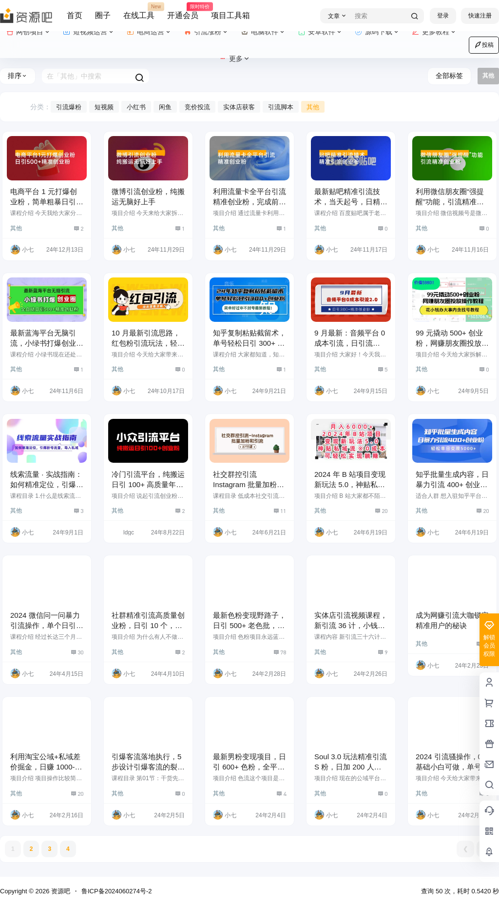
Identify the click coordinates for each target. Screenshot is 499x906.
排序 (17, 75)
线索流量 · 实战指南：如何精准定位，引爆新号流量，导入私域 (46, 484)
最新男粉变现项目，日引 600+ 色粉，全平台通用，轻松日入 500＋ (249, 766)
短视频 (104, 107)
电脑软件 (263, 32)
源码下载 (377, 32)
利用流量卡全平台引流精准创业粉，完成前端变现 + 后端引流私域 (249, 201)
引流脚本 (280, 107)
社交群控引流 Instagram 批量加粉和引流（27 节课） (248, 484)
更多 (234, 58)
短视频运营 (89, 32)
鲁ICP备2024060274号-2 (116, 891)
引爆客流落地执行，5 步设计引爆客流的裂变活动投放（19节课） (148, 766)
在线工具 (138, 11)
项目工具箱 (230, 15)
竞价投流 (197, 107)
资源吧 (59, 891)
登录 (443, 15)
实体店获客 (239, 107)
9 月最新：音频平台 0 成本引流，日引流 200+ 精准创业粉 (349, 343)
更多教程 (434, 32)
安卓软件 (320, 32)
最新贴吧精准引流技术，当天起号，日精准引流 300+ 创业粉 (350, 201)
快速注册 (480, 15)
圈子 (103, 15)
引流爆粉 (68, 107)
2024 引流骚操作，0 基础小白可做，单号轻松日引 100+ (452, 766)
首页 (74, 15)
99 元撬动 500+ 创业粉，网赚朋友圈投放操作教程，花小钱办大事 (452, 343)
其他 (313, 107)
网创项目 (28, 32)
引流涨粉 (206, 32)
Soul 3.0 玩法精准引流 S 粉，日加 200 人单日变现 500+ (350, 766)
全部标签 (449, 75)
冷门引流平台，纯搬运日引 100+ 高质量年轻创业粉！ (148, 484)
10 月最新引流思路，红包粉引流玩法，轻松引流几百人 (148, 343)
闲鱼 (165, 107)
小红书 (136, 107)
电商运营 (149, 32)
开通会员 (182, 11)
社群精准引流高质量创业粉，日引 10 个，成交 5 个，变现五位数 (148, 625)
